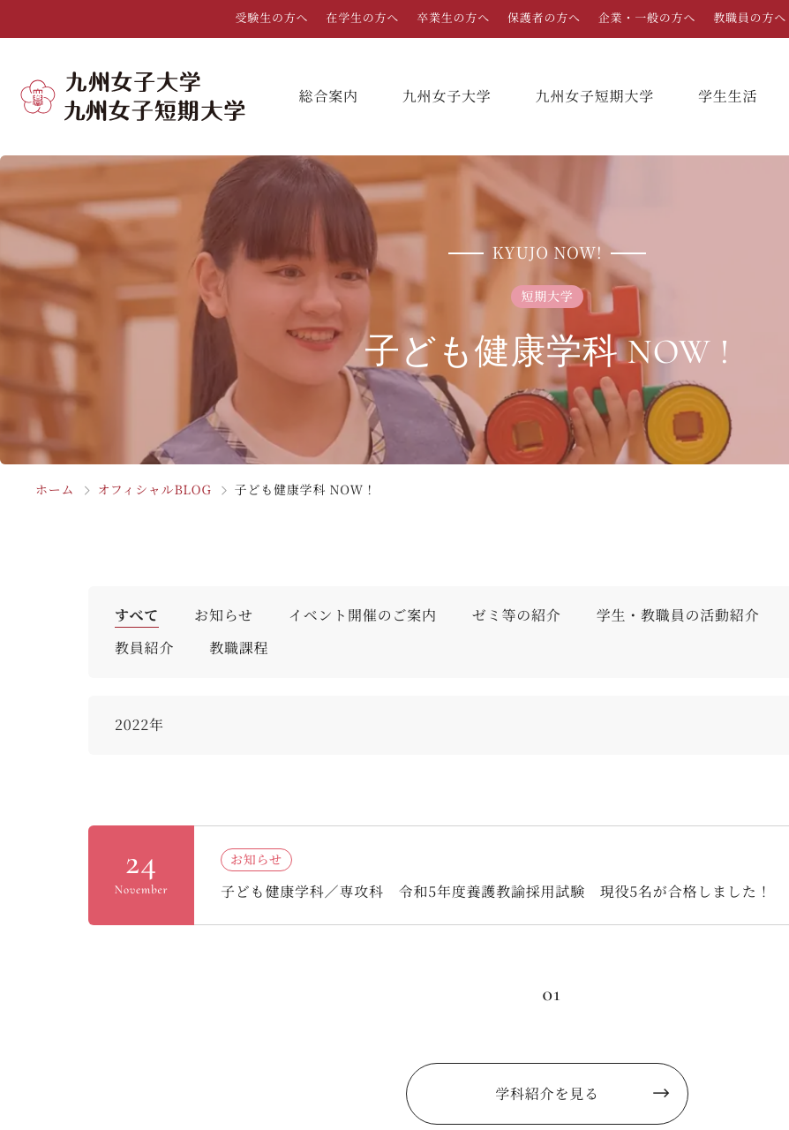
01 (551, 993)
